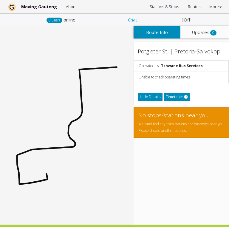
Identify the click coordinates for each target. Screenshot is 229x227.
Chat (132, 20)
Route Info (157, 32)
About (71, 6)
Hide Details (150, 96)
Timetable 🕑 (177, 96)
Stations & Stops (164, 6)
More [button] (215, 6)
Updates (204, 32)
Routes (194, 6)
